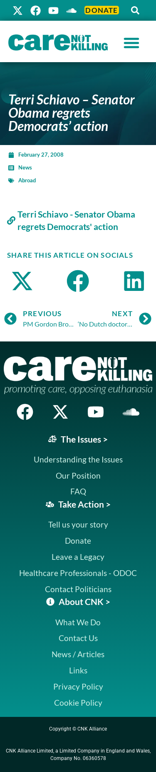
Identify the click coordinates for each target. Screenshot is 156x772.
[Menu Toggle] (131, 42)
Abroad (27, 180)
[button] (135, 10)
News (25, 167)
